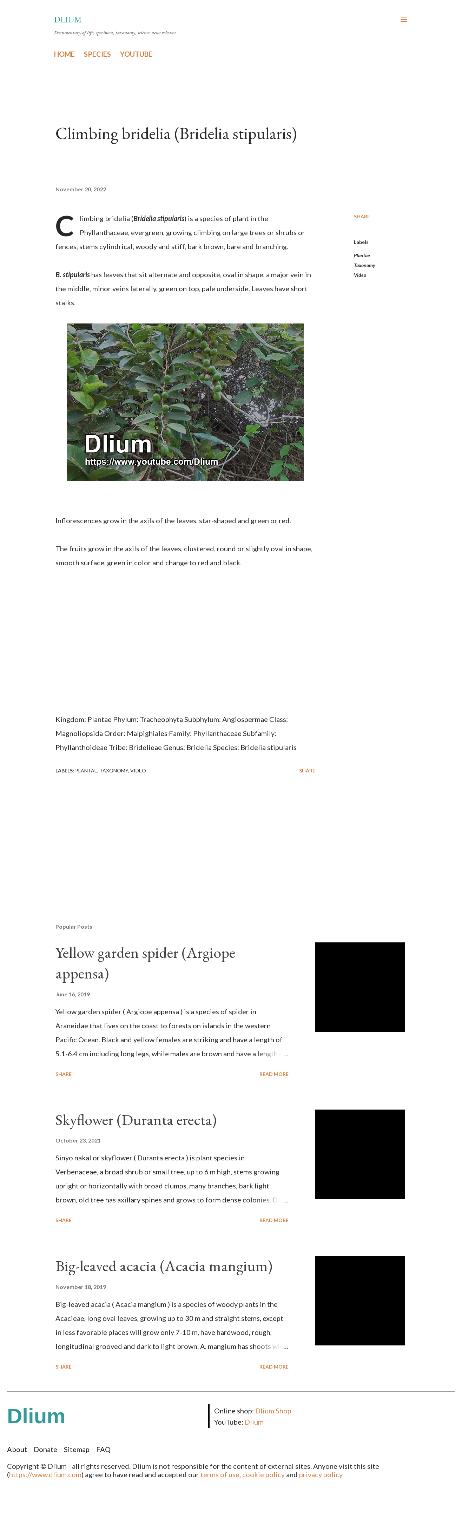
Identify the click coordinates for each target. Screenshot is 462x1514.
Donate (45, 1449)
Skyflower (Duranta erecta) (136, 1120)
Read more (274, 1074)
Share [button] (362, 216)
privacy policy (321, 1474)
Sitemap (77, 1449)
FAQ (103, 1449)
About (17, 1449)
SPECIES (97, 54)
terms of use (219, 1474)
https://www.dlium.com (45, 1474)
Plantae (362, 255)
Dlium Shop (273, 1410)
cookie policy (263, 1474)
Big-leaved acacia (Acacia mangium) (163, 1266)
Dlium (68, 19)
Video (360, 275)
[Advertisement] (174, 836)
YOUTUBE (136, 54)
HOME (64, 54)
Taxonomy (364, 265)
